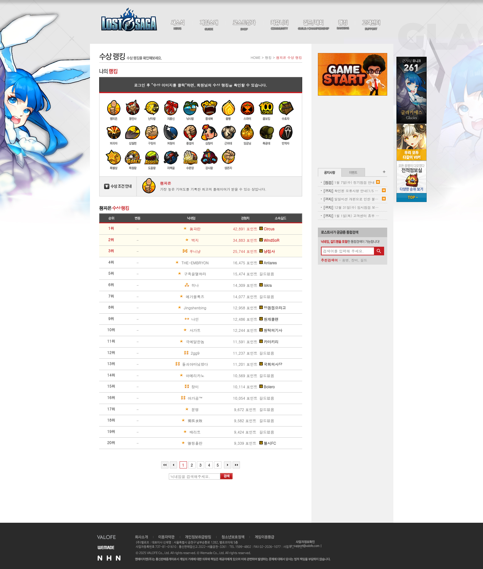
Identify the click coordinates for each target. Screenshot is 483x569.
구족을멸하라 (180, 273)
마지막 (236, 464)
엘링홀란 (178, 443)
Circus (266, 228)
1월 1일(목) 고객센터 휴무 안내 (351, 215)
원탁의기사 (270, 330)
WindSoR (269, 240)
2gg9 (176, 353)
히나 (176, 285)
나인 (176, 319)
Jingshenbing (180, 307)
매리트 (177, 432)
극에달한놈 (179, 341)
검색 (226, 476)
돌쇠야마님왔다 (181, 364)
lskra (265, 285)
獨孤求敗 (178, 420)
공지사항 (330, 172)
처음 (164, 464)
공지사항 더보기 (384, 172)
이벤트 (353, 172)
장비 (354, 260)
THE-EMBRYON (181, 262)
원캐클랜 (268, 319)
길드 (363, 260)
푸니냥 (177, 251)
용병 (345, 260)
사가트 (177, 330)
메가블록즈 (179, 296)
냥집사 (267, 251)
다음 (227, 464)
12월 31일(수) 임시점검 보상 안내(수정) (351, 207)
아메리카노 (179, 375)
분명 (176, 409)
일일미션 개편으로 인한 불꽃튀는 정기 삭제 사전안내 (351, 199)
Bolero (267, 386)
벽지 (176, 240)
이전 (173, 464)
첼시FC (267, 443)
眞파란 (177, 228)
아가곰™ (178, 398)
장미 (176, 386)
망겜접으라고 (272, 307)
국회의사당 (270, 364)
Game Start (352, 74)
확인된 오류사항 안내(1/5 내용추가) (351, 190)
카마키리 (268, 341)
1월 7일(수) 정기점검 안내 (349, 182)
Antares (268, 262)
